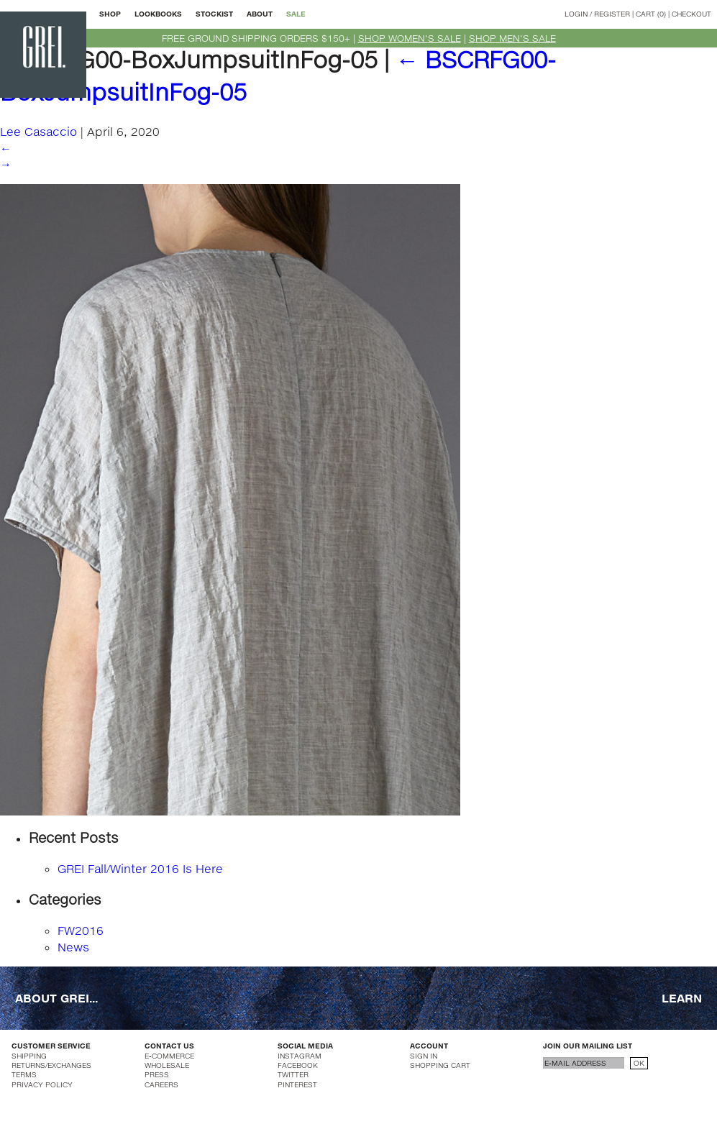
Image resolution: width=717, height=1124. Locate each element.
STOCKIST (214, 13)
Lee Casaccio (38, 131)
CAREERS (161, 1084)
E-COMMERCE (169, 1055)
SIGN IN (423, 1055)
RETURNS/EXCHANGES (51, 1065)
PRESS (157, 1074)
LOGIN (576, 13)
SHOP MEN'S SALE (512, 38)
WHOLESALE (167, 1065)
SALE (296, 13)
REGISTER (612, 13)
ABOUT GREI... (56, 998)
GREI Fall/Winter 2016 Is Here (140, 868)
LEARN (682, 998)
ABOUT (260, 13)
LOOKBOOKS (158, 13)
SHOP (110, 13)
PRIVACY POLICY (42, 1084)
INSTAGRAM (299, 1055)
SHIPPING (29, 1055)
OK (639, 1063)
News (73, 947)
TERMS (24, 1074)
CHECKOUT (691, 13)
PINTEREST (297, 1084)
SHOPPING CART (440, 1065)
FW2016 (81, 930)
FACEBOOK (298, 1065)
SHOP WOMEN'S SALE (409, 38)
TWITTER (293, 1074)
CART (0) (651, 13)
